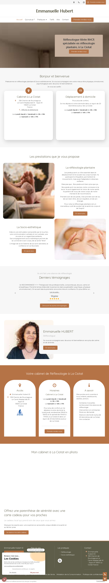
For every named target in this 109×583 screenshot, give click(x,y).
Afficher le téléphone (29, 110)
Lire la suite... (54, 292)
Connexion (100, 581)
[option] (54, 292)
